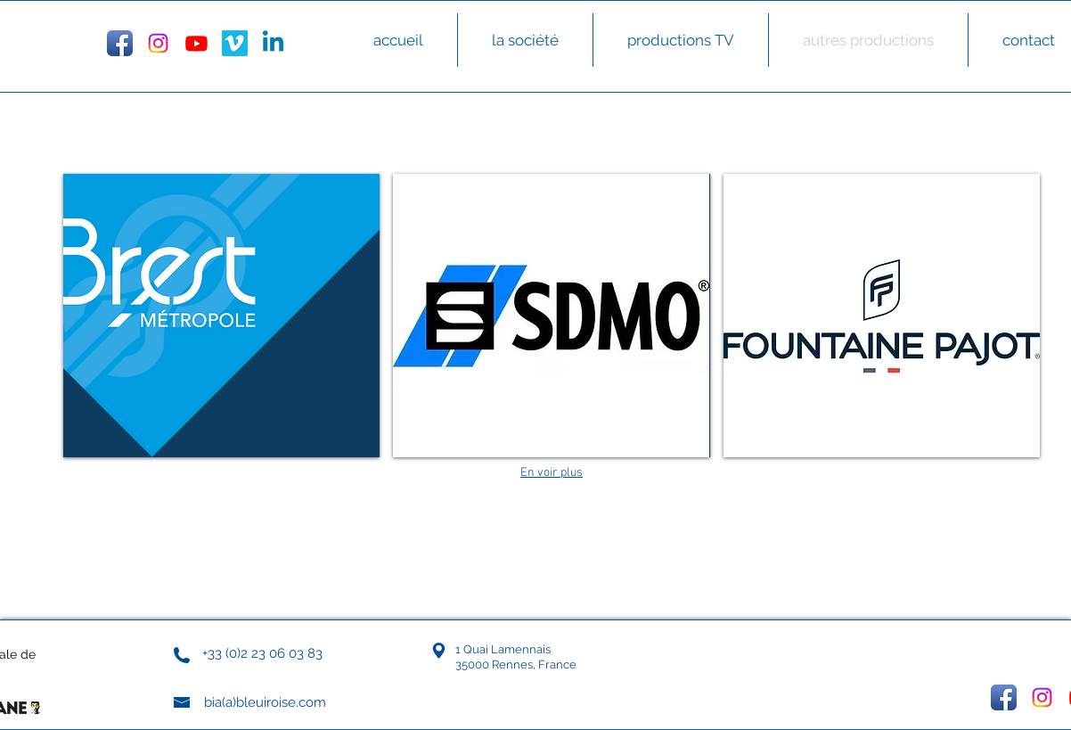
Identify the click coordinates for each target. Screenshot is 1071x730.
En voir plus (551, 472)
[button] (221, 315)
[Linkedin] (273, 43)
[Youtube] (196, 43)
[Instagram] (158, 43)
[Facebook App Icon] (120, 43)
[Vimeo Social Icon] (235, 43)
